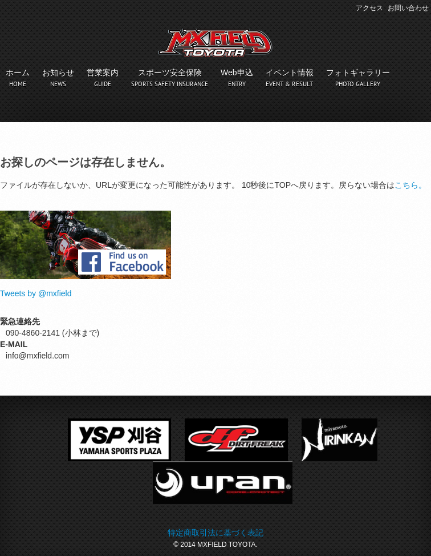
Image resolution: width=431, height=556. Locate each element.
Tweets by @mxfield (35, 293)
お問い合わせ (408, 8)
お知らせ (58, 72)
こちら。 (410, 185)
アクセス (369, 8)
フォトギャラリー (358, 72)
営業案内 (103, 72)
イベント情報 (290, 72)
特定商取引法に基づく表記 (215, 532)
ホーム (18, 72)
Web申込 (237, 72)
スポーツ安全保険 (170, 72)
